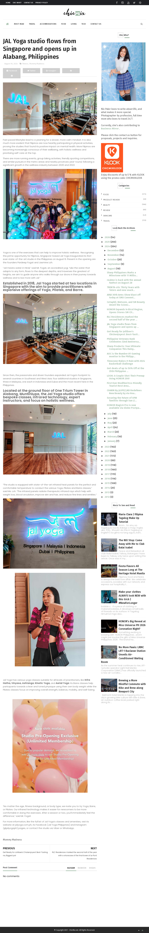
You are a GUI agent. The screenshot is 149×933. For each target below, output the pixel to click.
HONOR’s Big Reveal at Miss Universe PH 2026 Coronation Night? (132, 625)
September (114, 264)
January (111, 441)
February (112, 436)
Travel (32, 24)
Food (63, 24)
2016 (108, 478)
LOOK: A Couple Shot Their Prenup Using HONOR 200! (125, 377)
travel (106, 221)
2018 (108, 469)
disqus (92, 868)
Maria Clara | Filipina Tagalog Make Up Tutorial (131, 518)
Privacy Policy (41, 3)
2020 (108, 460)
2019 (108, 465)
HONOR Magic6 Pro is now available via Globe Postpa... (124, 406)
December (113, 250)
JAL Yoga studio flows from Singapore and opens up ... (123, 325)
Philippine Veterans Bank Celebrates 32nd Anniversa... (123, 340)
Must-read (19, 24)
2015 (107, 483)
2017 (107, 474)
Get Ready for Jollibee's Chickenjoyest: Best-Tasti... (123, 333)
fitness (25, 64)
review (106, 210)
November (113, 255)
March (111, 431)
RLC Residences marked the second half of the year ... (122, 318)
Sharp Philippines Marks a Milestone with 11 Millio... (122, 274)
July (109, 413)
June (110, 418)
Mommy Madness (36, 64)
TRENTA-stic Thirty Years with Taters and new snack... (123, 288)
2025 (107, 241)
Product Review (111, 199)
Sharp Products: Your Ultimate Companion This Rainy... (123, 347)
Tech (83, 24)
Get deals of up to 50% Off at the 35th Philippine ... (125, 369)
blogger (71, 868)
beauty (106, 205)
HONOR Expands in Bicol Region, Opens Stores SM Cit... (125, 311)
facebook (82, 868)
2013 (107, 492)
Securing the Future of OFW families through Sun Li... (122, 399)
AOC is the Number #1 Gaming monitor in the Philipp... (123, 355)
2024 (108, 246)
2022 (107, 451)
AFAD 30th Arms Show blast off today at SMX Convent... (123, 296)
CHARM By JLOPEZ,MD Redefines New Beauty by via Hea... (124, 392)
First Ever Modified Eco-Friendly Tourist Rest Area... (124, 384)
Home (8, 3)
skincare (107, 215)
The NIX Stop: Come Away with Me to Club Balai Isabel (131, 544)
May (109, 422)
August (111, 268)
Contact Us (28, 3)
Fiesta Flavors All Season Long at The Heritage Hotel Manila (132, 570)
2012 (107, 497)
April (110, 427)
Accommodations (48, 24)
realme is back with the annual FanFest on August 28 (124, 281)
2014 (108, 487)
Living (74, 24)
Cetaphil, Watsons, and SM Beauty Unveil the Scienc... (126, 303)
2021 (107, 455)
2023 (107, 446)
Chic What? (17, 3)
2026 (108, 237)
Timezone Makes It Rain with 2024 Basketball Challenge (126, 362)
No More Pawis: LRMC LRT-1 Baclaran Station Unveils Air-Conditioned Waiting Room (123, 655)
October (112, 259)
